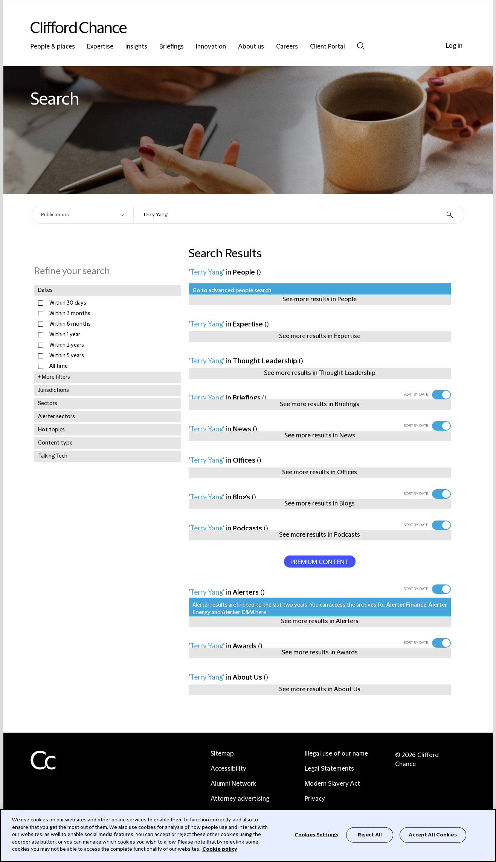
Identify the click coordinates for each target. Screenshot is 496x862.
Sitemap (222, 753)
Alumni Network (233, 783)
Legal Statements (329, 768)
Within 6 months (70, 324)
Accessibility (228, 768)
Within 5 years (66, 356)
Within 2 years (66, 345)
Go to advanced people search (232, 291)
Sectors (47, 404)
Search (361, 46)
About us (251, 47)
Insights (136, 47)
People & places (53, 47)
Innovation (211, 47)
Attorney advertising (240, 798)
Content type (55, 443)
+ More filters (54, 377)
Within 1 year (64, 335)
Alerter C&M (238, 613)
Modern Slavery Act (332, 783)
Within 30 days (67, 303)
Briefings (171, 47)
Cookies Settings (316, 835)
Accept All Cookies (432, 835)
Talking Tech (52, 456)
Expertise (100, 47)
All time (58, 366)
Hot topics (51, 430)
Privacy (315, 798)
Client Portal (327, 47)
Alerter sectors (56, 417)
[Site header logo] (233, 27)
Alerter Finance (406, 605)
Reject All (370, 835)
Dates (45, 290)
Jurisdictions (53, 390)
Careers (287, 47)
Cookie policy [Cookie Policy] (219, 849)
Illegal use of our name (336, 753)
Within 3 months (69, 314)
